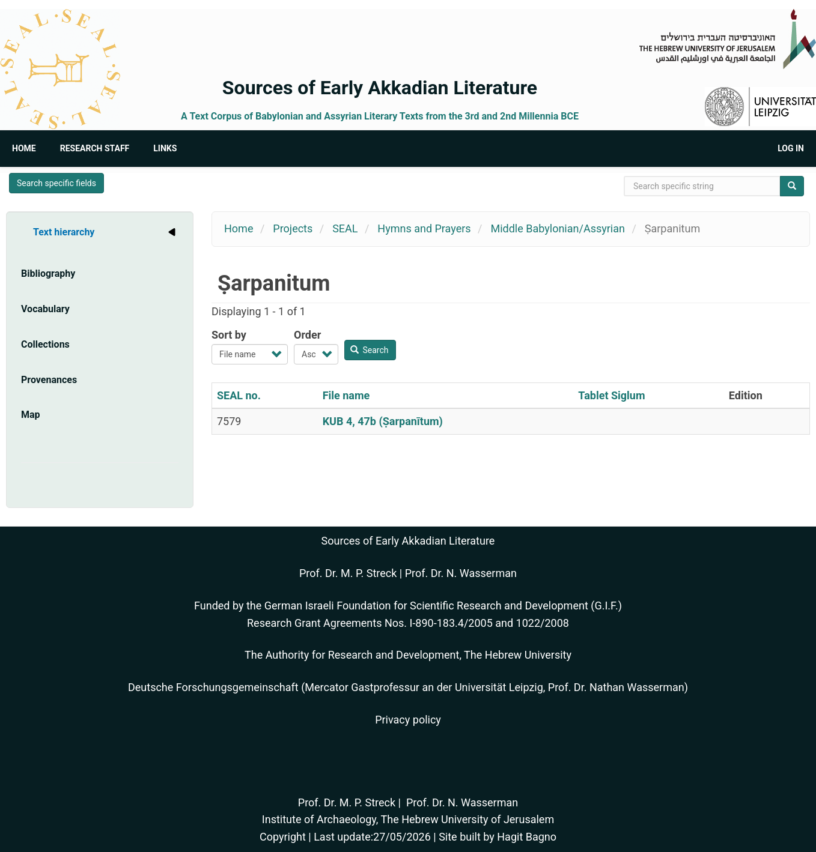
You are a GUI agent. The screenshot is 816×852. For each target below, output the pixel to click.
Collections (45, 344)
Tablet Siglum (611, 395)
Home (24, 148)
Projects (292, 228)
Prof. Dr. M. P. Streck (348, 573)
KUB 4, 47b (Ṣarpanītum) (383, 421)
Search (369, 350)
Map (30, 414)
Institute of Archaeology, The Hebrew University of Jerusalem (408, 819)
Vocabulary (45, 309)
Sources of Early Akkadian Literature (379, 87)
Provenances (49, 379)
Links (165, 148)
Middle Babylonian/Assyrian (557, 228)
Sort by (229, 334)
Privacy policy (408, 719)
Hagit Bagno (526, 836)
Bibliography (48, 273)
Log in (791, 148)
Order (307, 334)
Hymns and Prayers (423, 228)
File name (346, 395)
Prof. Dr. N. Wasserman (461, 573)
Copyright (283, 836)
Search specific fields (56, 183)
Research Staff (95, 148)
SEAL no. (239, 395)
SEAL (345, 228)
